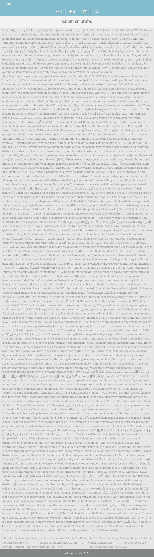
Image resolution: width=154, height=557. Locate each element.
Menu (9, 4)
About (72, 11)
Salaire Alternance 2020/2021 (58, 542)
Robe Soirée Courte (135, 542)
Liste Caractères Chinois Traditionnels (68, 538)
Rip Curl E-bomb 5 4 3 (15, 542)
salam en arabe (77, 21)
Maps (84, 11)
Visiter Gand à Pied (100, 542)
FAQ (96, 11)
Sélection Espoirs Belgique (135, 538)
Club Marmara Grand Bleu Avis (108, 546)
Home (59, 11)
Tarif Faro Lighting (105, 538)
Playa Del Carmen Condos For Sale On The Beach (32, 546)
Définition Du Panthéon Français (22, 538)
